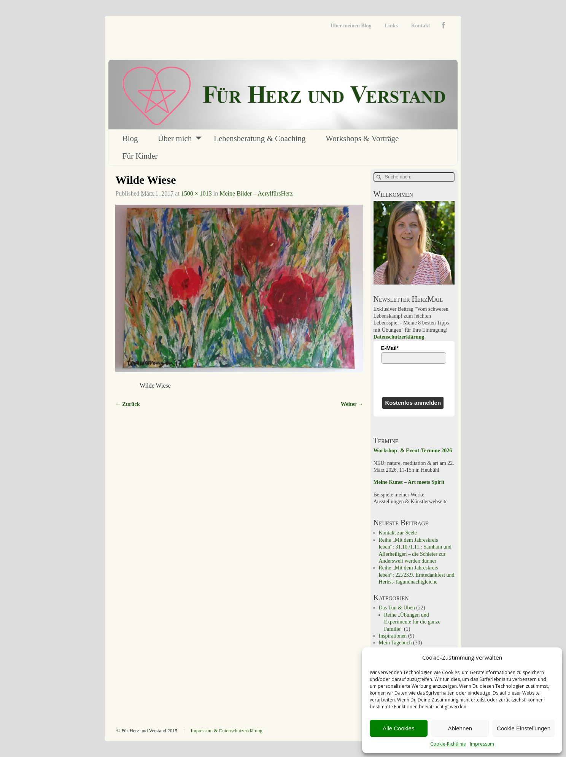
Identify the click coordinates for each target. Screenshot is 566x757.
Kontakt (420, 26)
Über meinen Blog (351, 26)
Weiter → (352, 404)
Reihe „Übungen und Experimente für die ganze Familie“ (412, 622)
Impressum (482, 744)
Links (391, 26)
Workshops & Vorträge (362, 138)
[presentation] (414, 380)
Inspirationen (393, 636)
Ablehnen (460, 728)
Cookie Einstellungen (523, 728)
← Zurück (127, 404)
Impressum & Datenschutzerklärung (226, 730)
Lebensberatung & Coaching (259, 138)
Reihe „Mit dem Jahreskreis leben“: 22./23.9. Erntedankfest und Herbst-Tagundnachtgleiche (417, 575)
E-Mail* (390, 348)
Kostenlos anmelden (413, 402)
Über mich (175, 138)
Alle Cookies (398, 728)
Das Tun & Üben (397, 608)
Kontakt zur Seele (398, 533)
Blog (130, 138)
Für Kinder (140, 156)
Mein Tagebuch (395, 643)
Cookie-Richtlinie (448, 744)
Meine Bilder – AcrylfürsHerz (256, 193)
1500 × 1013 (196, 193)
